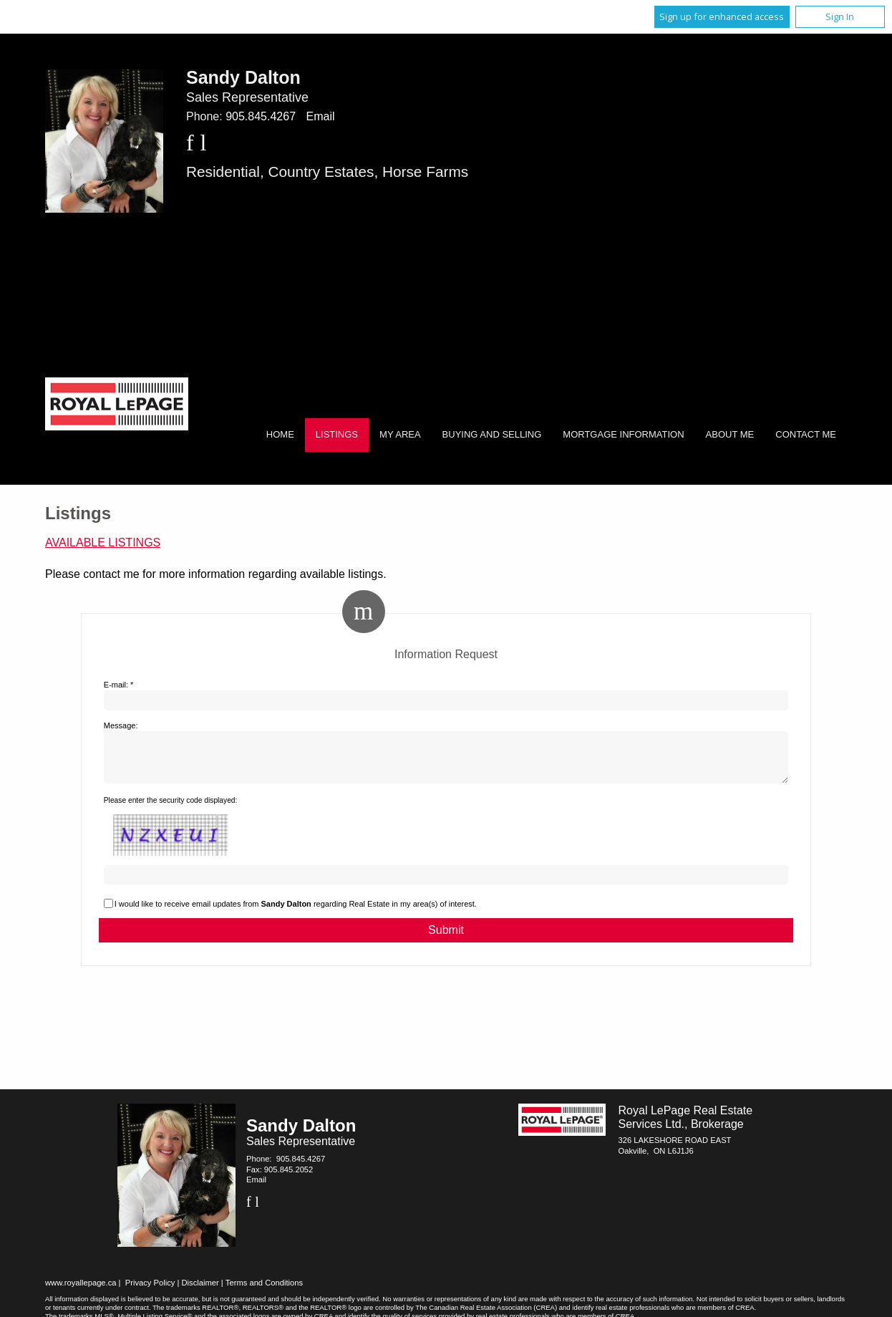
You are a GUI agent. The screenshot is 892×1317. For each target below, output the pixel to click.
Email (320, 116)
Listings (337, 434)
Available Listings (102, 542)
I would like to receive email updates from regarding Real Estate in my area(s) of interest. (296, 912)
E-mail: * (119, 684)
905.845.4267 (261, 116)
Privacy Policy (150, 1291)
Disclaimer (200, 1291)
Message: (121, 725)
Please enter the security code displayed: (171, 809)
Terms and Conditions (264, 1291)
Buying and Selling (492, 434)
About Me (730, 434)
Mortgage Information (623, 434)
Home (280, 434)
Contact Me (805, 434)
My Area (400, 434)
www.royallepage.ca (81, 1291)
